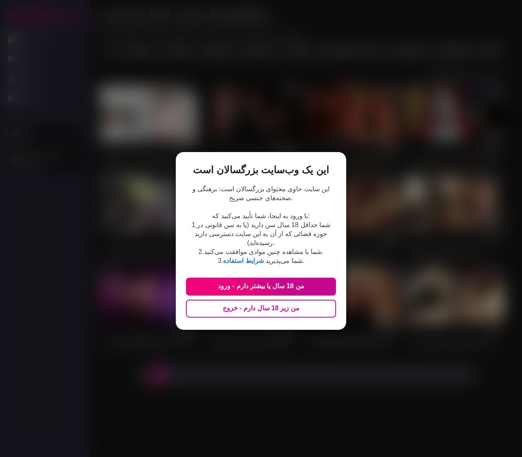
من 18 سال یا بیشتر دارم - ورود (261, 286)
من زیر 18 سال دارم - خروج (261, 308)
